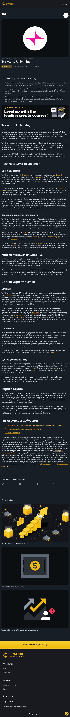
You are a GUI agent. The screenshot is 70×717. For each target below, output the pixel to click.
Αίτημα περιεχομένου (10, 685)
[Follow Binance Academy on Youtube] (12, 696)
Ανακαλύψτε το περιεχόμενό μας (35, 645)
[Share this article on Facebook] (20, 484)
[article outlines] (66, 15)
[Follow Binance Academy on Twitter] (6, 696)
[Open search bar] (61, 3)
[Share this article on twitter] (2, 484)
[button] (66, 4)
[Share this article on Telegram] (37, 484)
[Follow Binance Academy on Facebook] (3, 696)
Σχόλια (5, 689)
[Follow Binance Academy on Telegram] (9, 696)
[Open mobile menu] (66, 3)
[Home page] (8, 3)
